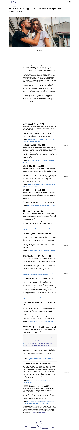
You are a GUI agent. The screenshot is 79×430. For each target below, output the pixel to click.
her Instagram (43, 412)
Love (21, 1)
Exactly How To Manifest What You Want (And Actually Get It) (38, 343)
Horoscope (28, 1)
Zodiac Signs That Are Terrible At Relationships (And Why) (38, 337)
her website (33, 412)
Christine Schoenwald (13, 13)
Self (31, 1)
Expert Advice (61, 1)
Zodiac (23, 1)
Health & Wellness (48, 1)
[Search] (67, 2)
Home (10, 6)
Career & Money (55, 1)
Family (34, 1)
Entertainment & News (40, 1)
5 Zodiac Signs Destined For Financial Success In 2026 (37, 345)
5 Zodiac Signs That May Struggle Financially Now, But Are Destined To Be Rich (38, 341)
